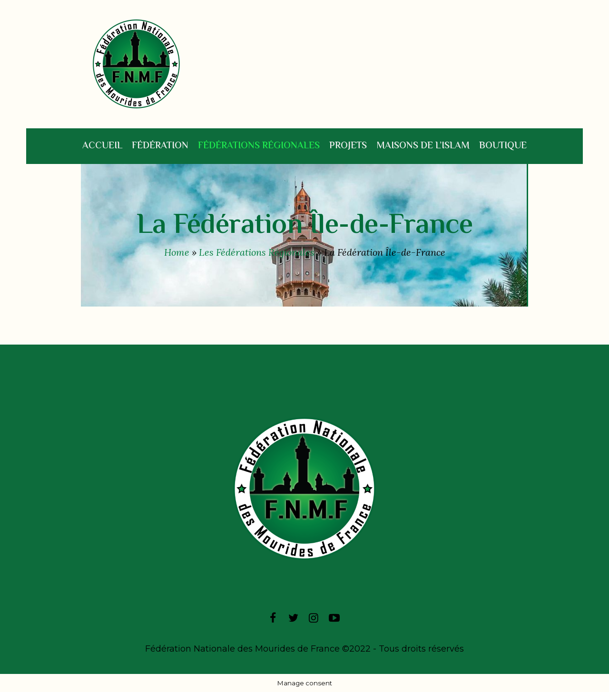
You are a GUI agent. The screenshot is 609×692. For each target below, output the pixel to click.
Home (176, 252)
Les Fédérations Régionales (256, 252)
